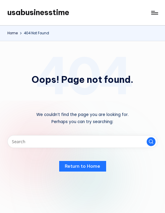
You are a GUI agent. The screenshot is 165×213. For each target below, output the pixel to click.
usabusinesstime (38, 12)
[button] (151, 141)
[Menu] (154, 12)
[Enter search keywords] (82, 141)
